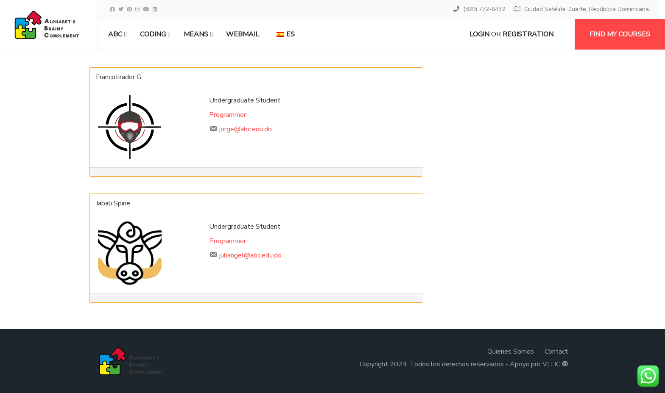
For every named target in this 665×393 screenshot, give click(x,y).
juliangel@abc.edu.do (250, 255)
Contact (556, 351)
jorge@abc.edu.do (245, 129)
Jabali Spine (113, 203)
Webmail (242, 34)
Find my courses (620, 34)
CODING (153, 34)
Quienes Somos (510, 351)
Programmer (227, 114)
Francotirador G (118, 77)
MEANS (196, 34)
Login (479, 34)
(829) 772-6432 (484, 9)
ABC (115, 34)
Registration (528, 34)
